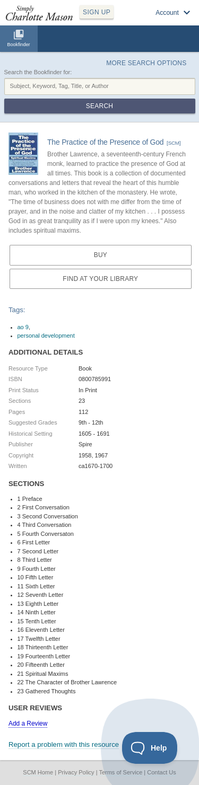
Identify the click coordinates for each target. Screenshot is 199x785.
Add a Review (27, 723)
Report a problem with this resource (63, 744)
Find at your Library (100, 279)
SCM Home (38, 772)
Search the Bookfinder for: (38, 72)
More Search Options (146, 63)
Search (99, 106)
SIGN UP (96, 12)
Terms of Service (120, 772)
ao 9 (23, 327)
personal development (46, 335)
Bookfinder (18, 44)
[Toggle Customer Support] (150, 748)
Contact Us (161, 772)
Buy (100, 255)
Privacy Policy (76, 772)
